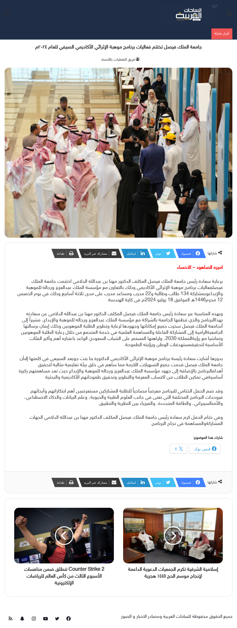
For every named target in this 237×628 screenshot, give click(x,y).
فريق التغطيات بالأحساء (118, 59)
